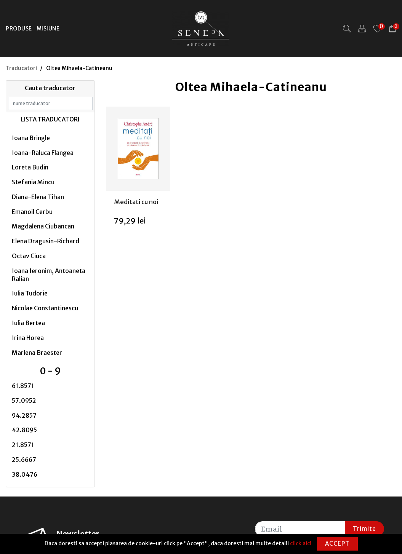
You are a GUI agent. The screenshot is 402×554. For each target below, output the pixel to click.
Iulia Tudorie (30, 293)
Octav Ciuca (29, 256)
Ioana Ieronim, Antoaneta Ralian (48, 275)
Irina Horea (28, 338)
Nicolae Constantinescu (45, 308)
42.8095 (24, 430)
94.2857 (24, 415)
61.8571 (23, 386)
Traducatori (21, 68)
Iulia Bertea (28, 323)
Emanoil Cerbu (32, 212)
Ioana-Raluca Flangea (43, 152)
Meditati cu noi (136, 202)
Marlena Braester (37, 352)
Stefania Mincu (33, 182)
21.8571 (23, 445)
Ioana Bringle (31, 138)
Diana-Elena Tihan (38, 197)
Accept (337, 543)
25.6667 (24, 459)
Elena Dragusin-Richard (45, 241)
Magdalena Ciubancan (43, 226)
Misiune (48, 28)
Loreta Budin (30, 167)
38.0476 (24, 474)
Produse (19, 28)
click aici (300, 543)
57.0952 (24, 400)
